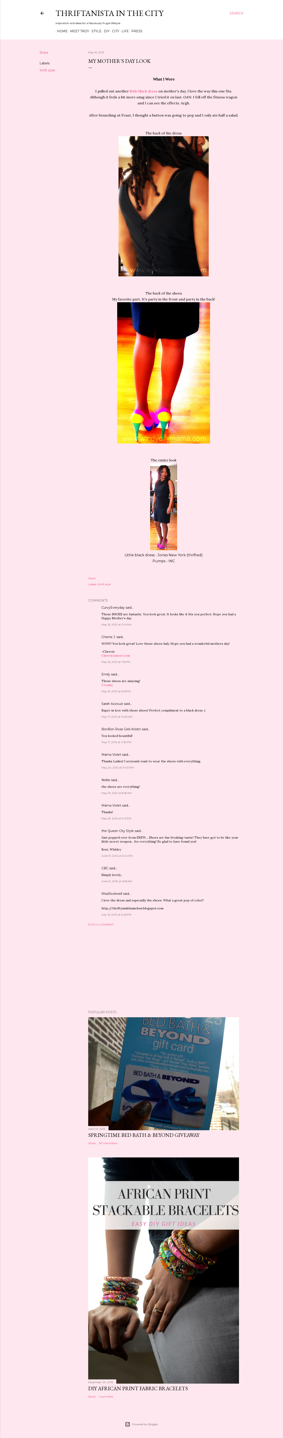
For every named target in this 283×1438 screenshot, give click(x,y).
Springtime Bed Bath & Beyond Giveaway (143, 1135)
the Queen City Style (117, 831)
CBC (104, 868)
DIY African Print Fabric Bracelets (138, 1388)
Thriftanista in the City (109, 13)
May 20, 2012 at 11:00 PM (117, 767)
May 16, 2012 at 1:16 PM (115, 662)
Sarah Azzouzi (112, 704)
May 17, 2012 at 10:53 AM (116, 716)
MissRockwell (111, 894)
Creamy (107, 685)
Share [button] (44, 53)
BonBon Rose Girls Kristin (121, 729)
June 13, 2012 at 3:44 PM (117, 855)
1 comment (106, 1396)
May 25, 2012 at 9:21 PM (116, 818)
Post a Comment (101, 924)
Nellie (105, 780)
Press (135, 31)
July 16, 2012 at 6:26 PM (116, 914)
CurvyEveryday (113, 608)
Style (95, 31)
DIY (105, 31)
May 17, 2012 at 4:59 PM (116, 742)
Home (60, 31)
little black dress (143, 91)
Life (123, 31)
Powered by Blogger (141, 1424)
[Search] (236, 13)
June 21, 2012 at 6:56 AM (116, 881)
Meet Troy (78, 31)
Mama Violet (111, 755)
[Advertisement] (163, 968)
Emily (105, 674)
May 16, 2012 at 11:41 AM (116, 624)
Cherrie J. (108, 637)
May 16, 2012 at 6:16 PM (116, 691)
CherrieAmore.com (115, 656)
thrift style (47, 70)
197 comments (108, 1143)
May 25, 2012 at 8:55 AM (116, 793)
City (114, 31)
